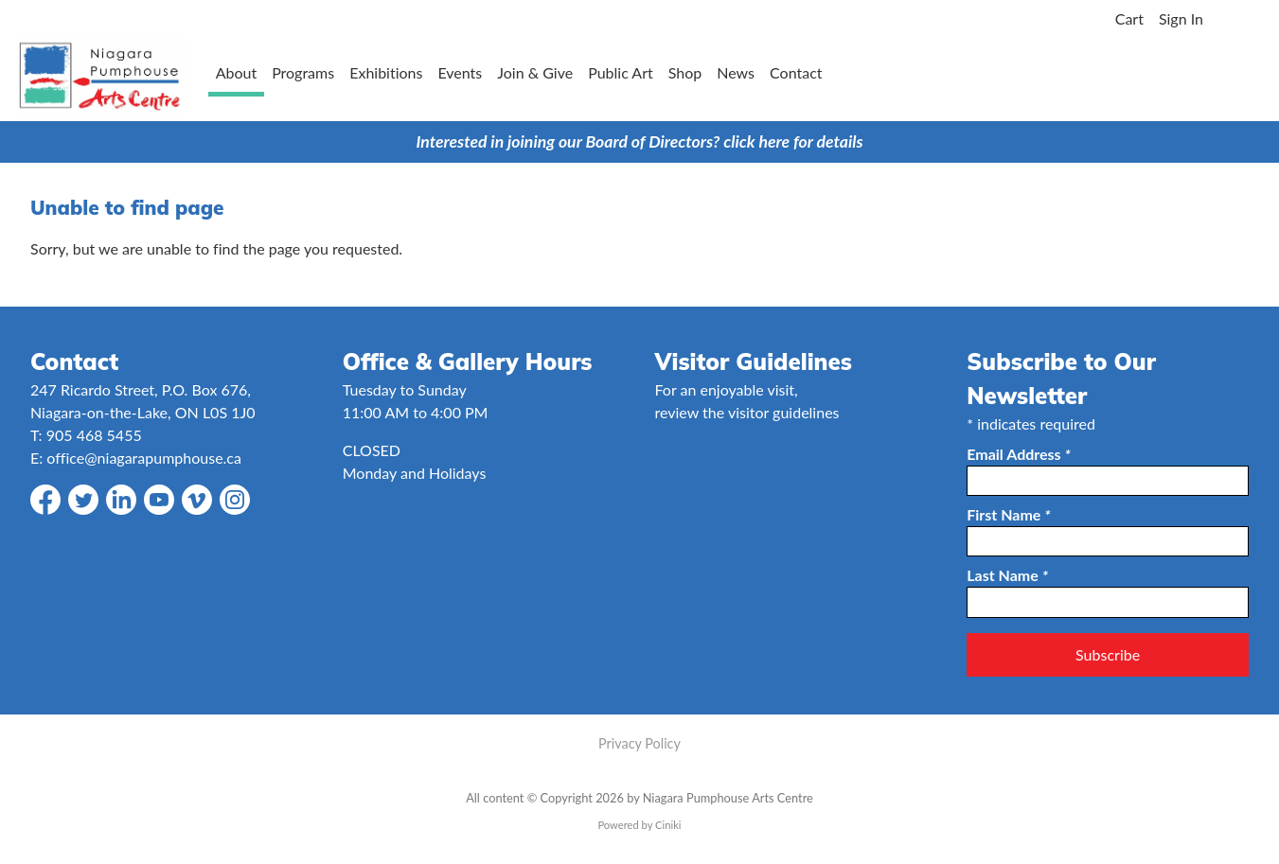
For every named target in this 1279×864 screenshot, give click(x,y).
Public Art (620, 72)
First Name (1008, 514)
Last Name (1007, 575)
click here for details (792, 141)
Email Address (1019, 454)
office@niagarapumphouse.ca (143, 458)
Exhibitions (385, 72)
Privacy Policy (639, 743)
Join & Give (535, 72)
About (237, 72)
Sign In (1181, 18)
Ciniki (668, 825)
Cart (1129, 18)
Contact (796, 72)
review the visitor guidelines (747, 412)
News (736, 72)
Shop (685, 72)
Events (459, 72)
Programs (303, 72)
